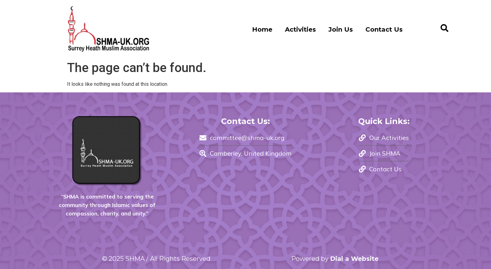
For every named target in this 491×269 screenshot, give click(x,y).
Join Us (340, 29)
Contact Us (384, 29)
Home (262, 29)
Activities (300, 29)
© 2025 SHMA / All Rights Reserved (156, 258)
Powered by (335, 258)
